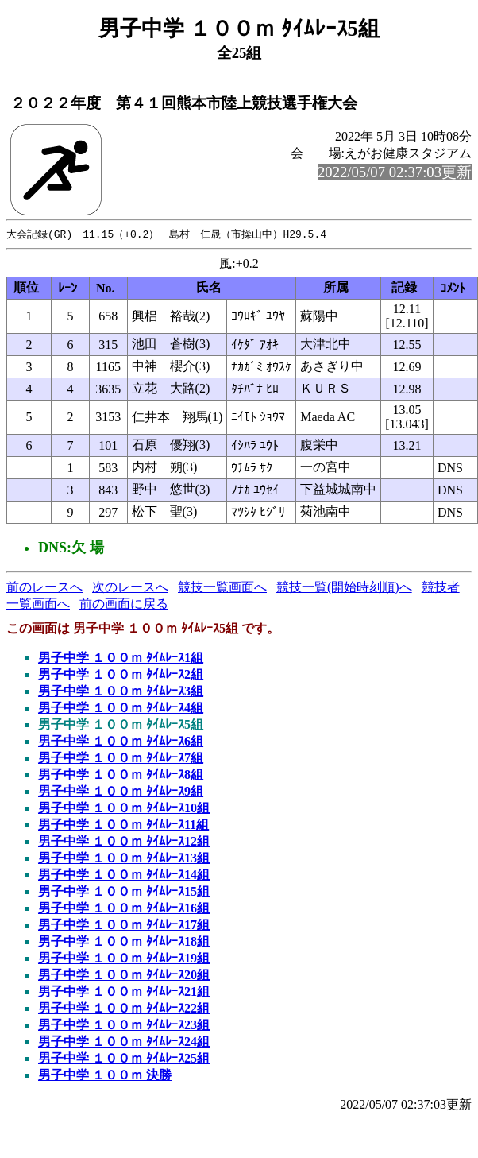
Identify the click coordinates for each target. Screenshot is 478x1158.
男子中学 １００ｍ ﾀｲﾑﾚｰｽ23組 (124, 1025)
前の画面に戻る (123, 604)
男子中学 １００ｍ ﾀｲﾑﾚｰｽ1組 (120, 658)
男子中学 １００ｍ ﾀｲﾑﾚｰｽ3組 (120, 692)
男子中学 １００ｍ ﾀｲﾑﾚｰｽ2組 (120, 675)
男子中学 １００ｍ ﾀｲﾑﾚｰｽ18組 (124, 942)
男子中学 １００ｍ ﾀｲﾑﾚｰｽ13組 (124, 859)
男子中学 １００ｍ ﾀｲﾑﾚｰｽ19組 (124, 959)
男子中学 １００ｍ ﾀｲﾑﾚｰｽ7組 (120, 758)
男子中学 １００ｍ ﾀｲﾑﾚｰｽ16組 (124, 909)
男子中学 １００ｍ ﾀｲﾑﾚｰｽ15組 (124, 892)
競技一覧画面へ (222, 587)
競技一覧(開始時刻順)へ (344, 587)
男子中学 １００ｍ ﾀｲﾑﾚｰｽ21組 (124, 992)
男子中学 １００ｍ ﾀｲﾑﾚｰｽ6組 (120, 742)
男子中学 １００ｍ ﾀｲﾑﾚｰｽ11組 (123, 825)
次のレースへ (130, 587)
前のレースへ (44, 587)
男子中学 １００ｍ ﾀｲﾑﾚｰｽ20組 (124, 975)
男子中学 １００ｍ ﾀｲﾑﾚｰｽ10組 (124, 808)
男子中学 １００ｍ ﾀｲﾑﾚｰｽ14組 (124, 875)
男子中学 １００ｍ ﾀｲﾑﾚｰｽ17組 (124, 925)
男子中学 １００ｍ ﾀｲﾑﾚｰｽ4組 (120, 708)
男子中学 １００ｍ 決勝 (105, 1075)
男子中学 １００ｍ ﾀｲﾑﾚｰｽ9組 (120, 792)
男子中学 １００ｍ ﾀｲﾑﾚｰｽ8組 (120, 775)
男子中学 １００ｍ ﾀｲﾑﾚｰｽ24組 (124, 1042)
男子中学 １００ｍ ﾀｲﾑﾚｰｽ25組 (124, 1059)
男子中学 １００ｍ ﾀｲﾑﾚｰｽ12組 (124, 842)
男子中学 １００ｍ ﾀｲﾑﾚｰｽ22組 (124, 1009)
